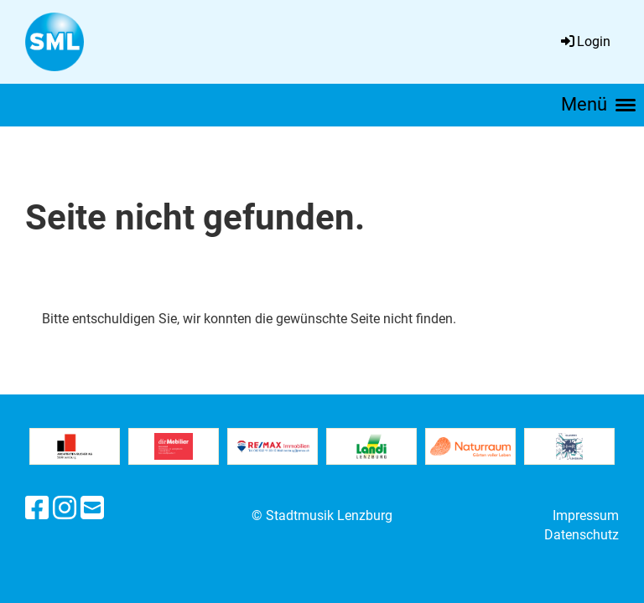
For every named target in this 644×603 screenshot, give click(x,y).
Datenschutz (581, 535)
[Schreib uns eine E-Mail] (92, 508)
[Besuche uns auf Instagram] (64, 508)
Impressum (586, 515)
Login (584, 41)
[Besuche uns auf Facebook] (37, 508)
